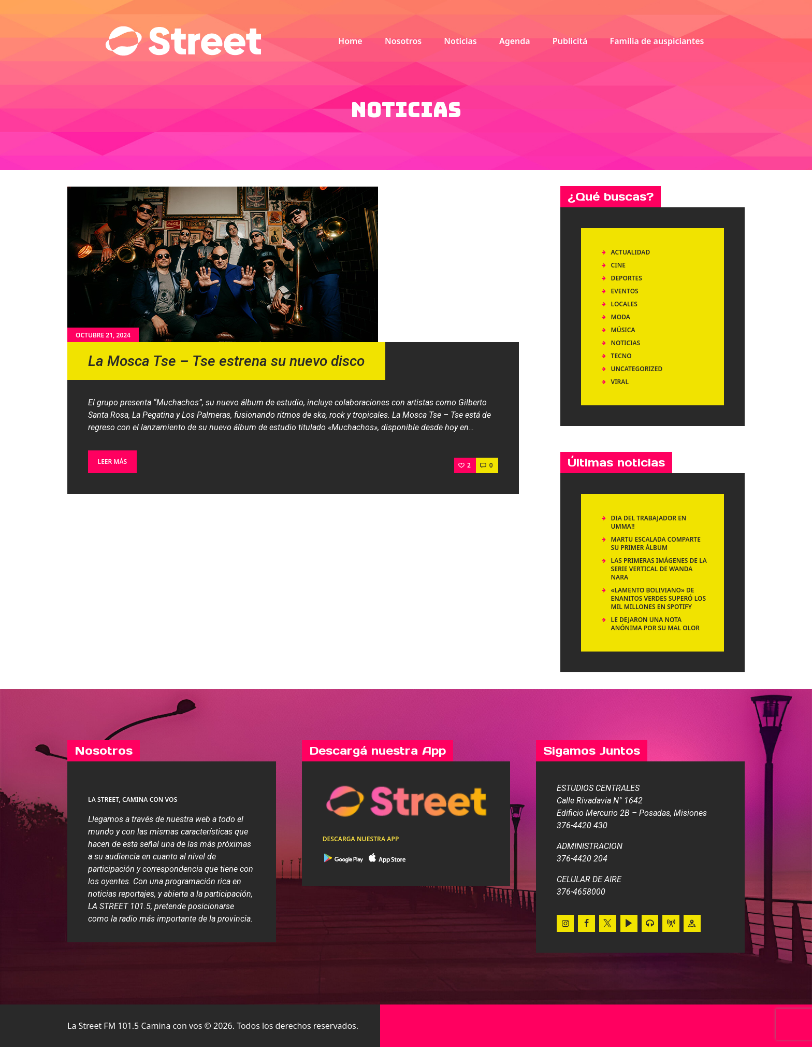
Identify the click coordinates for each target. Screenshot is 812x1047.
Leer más (112, 461)
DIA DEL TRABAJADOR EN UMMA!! (649, 522)
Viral (620, 381)
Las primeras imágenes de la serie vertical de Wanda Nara (659, 569)
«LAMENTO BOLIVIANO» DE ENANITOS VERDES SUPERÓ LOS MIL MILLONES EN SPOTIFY (658, 598)
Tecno (621, 355)
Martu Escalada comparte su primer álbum (656, 543)
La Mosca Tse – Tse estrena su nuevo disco (226, 361)
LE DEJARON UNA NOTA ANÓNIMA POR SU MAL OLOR (656, 623)
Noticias (626, 342)
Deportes (626, 278)
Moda (620, 317)
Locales (624, 304)
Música (623, 330)
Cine (618, 265)
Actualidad (630, 252)
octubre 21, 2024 (103, 335)
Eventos (625, 291)
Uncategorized (637, 368)
